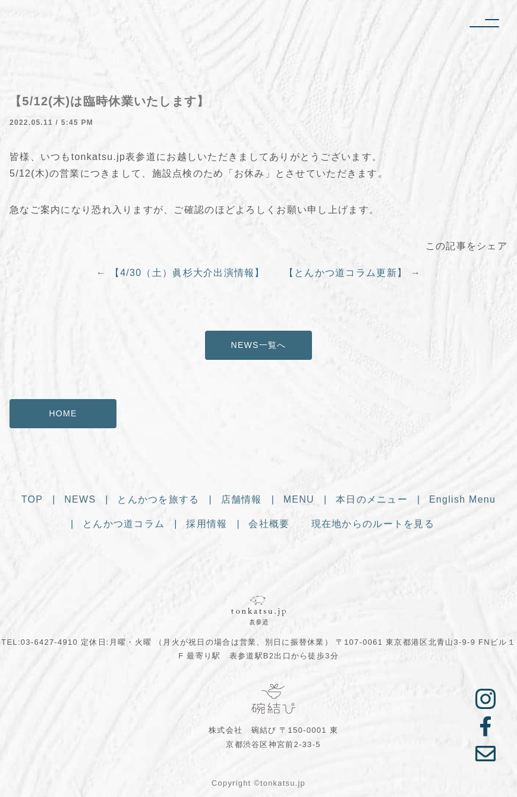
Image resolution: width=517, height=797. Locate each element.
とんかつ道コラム (124, 526)
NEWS (80, 502)
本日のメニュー (372, 502)
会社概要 (268, 526)
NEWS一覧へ (258, 345)
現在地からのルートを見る (372, 526)
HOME (63, 413)
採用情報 (206, 526)
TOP (32, 502)
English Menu (462, 502)
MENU (298, 502)
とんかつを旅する (158, 502)
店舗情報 (241, 502)
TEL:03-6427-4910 (39, 642)
